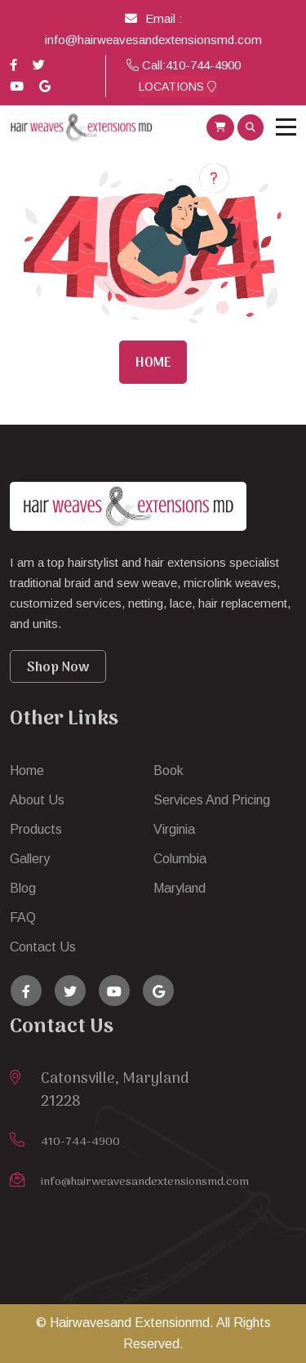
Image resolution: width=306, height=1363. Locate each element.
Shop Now (58, 668)
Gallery (30, 859)
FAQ (23, 917)
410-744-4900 (203, 65)
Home (153, 363)
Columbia (179, 859)
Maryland (179, 888)
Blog (23, 888)
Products (36, 829)
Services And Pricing (211, 800)
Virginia (174, 829)
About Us (37, 800)
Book (168, 770)
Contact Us (43, 947)
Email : (153, 18)
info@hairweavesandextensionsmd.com (153, 40)
